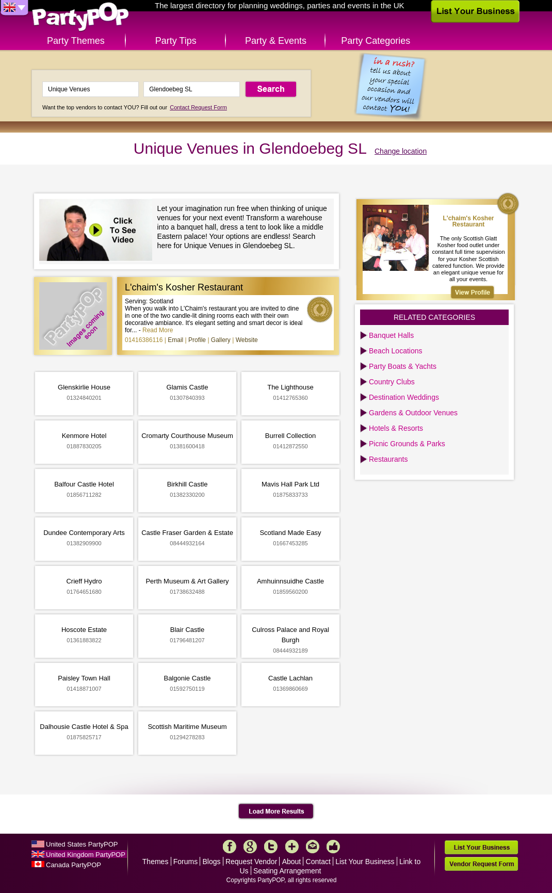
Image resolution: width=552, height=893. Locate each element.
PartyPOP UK (80, 17)
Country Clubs (392, 382)
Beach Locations (396, 351)
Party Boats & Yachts (402, 366)
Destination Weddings (404, 397)
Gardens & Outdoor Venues (413, 413)
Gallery (221, 340)
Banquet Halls (391, 335)
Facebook (229, 846)
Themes (155, 861)
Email (175, 340)
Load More (276, 811)
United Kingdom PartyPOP (85, 854)
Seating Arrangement (287, 871)
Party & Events (275, 41)
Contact (318, 861)
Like (333, 846)
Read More (157, 330)
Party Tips (176, 41)
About (291, 861)
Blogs (212, 861)
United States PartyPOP (82, 844)
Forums (185, 861)
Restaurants (388, 459)
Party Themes (76, 41)
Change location (401, 151)
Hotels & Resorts (396, 428)
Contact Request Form (198, 107)
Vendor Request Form (481, 863)
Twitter (271, 846)
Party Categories (375, 41)
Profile (197, 340)
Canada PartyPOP (73, 865)
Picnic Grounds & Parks (407, 444)
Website (247, 340)
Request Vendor (251, 861)
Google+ (250, 846)
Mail (312, 846)
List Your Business (364, 861)
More (292, 846)
